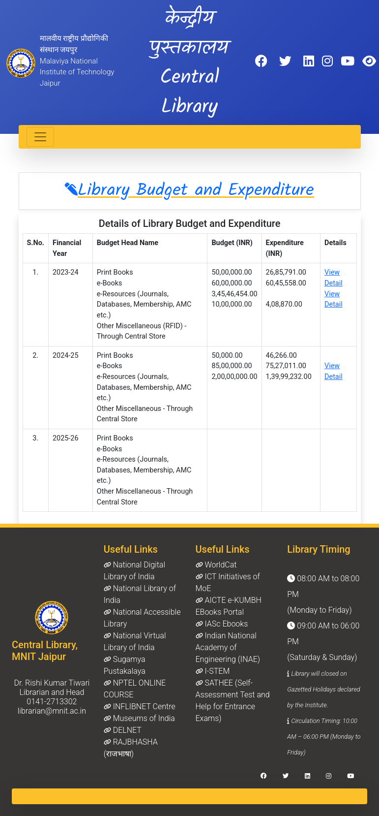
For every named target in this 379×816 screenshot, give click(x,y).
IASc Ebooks (222, 623)
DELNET (123, 730)
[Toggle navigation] (40, 137)
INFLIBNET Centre (139, 706)
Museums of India (139, 718)
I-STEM (213, 671)
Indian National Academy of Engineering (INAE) (228, 647)
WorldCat (216, 564)
